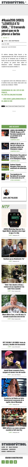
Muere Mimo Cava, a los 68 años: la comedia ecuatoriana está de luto (14, 316)
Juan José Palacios (14, 40)
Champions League (15, 139)
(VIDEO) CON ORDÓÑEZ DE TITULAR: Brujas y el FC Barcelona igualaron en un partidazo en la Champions (18, 134)
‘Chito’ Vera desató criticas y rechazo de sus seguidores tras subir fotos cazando (14, 287)
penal (7, 106)
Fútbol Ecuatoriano (15, 180)
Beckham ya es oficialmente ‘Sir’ (14, 259)
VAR (23, 106)
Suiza (20, 106)
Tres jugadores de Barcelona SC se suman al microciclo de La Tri (17, 176)
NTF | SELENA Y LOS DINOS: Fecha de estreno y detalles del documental (14, 343)
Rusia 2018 (5, 37)
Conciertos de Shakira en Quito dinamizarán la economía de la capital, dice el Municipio (14, 400)
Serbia (16, 106)
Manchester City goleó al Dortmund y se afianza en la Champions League (18, 157)
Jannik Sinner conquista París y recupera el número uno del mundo (14, 371)
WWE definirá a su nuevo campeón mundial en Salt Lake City (14, 429)
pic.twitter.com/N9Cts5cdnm (11, 95)
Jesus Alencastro (16, 346)
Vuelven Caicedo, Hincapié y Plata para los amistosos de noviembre (18, 166)
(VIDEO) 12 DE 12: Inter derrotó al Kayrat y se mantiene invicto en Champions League (17, 146)
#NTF (10, 235)
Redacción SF (16, 235)
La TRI (12, 170)
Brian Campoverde (16, 291)
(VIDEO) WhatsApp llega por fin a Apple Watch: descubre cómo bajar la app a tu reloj (14, 231)
